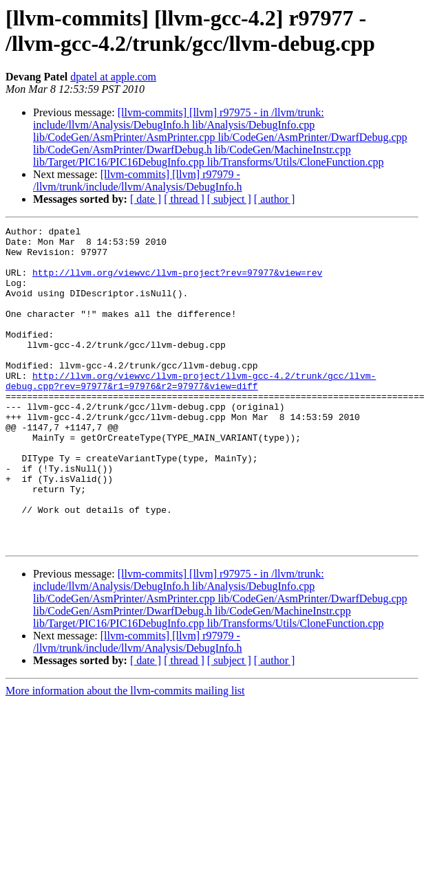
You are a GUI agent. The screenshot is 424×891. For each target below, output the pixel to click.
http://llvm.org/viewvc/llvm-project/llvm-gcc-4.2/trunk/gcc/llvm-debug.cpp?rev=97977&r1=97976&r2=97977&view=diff (191, 412)
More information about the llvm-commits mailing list (125, 754)
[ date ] (145, 199)
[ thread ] (184, 199)
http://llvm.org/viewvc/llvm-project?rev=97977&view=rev (177, 282)
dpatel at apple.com (113, 76)
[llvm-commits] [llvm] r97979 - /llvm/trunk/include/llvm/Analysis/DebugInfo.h (137, 180)
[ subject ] (229, 199)
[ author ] (274, 199)
